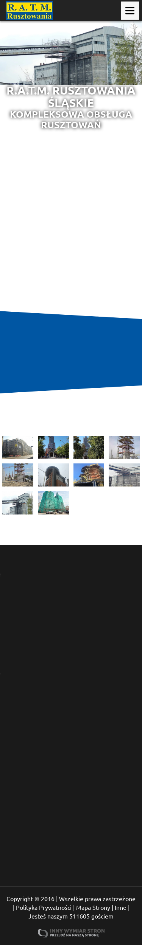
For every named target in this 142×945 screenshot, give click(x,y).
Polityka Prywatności (44, 907)
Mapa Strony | (94, 907)
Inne (120, 907)
